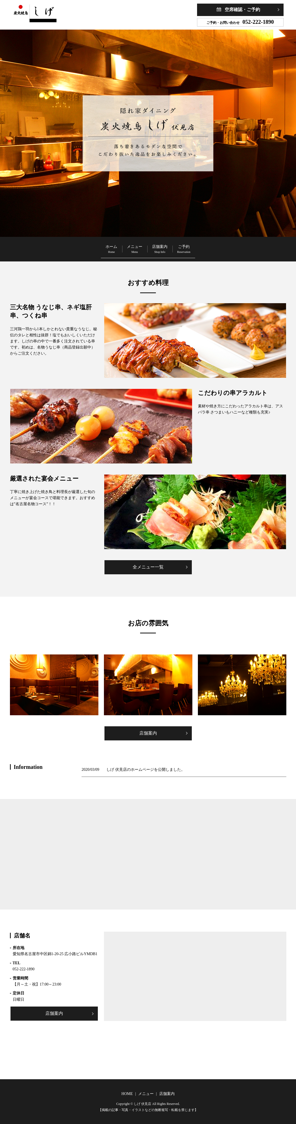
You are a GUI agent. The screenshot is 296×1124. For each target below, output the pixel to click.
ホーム (89, 246)
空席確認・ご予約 (242, 9)
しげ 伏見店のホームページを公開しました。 (145, 769)
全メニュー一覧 (148, 567)
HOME (127, 1094)
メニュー (127, 246)
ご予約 (206, 246)
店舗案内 (167, 246)
